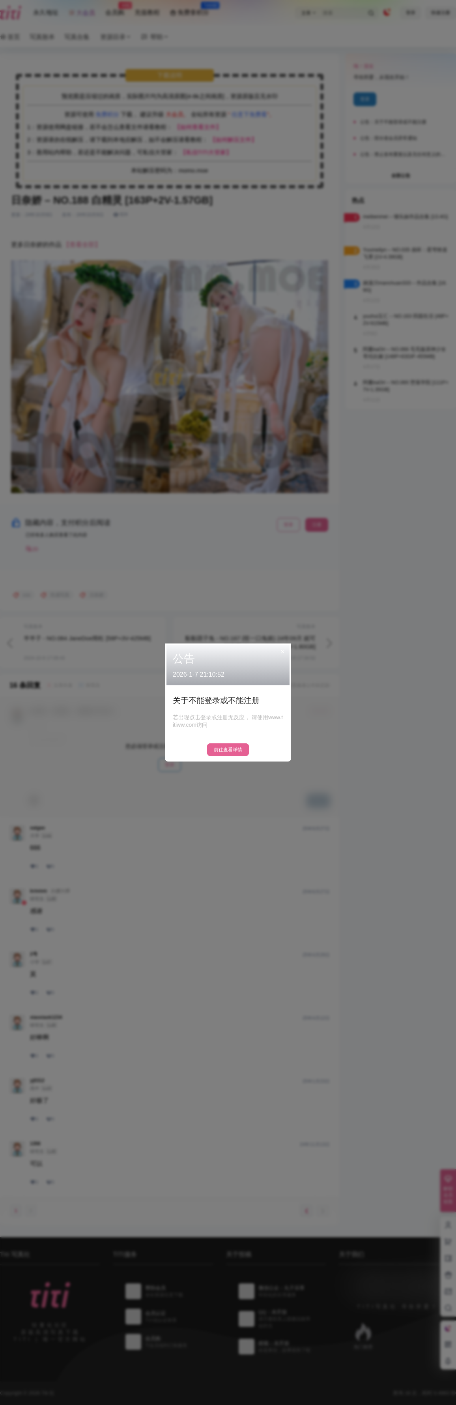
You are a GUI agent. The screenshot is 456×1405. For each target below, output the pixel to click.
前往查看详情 (228, 749)
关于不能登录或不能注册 (216, 700)
